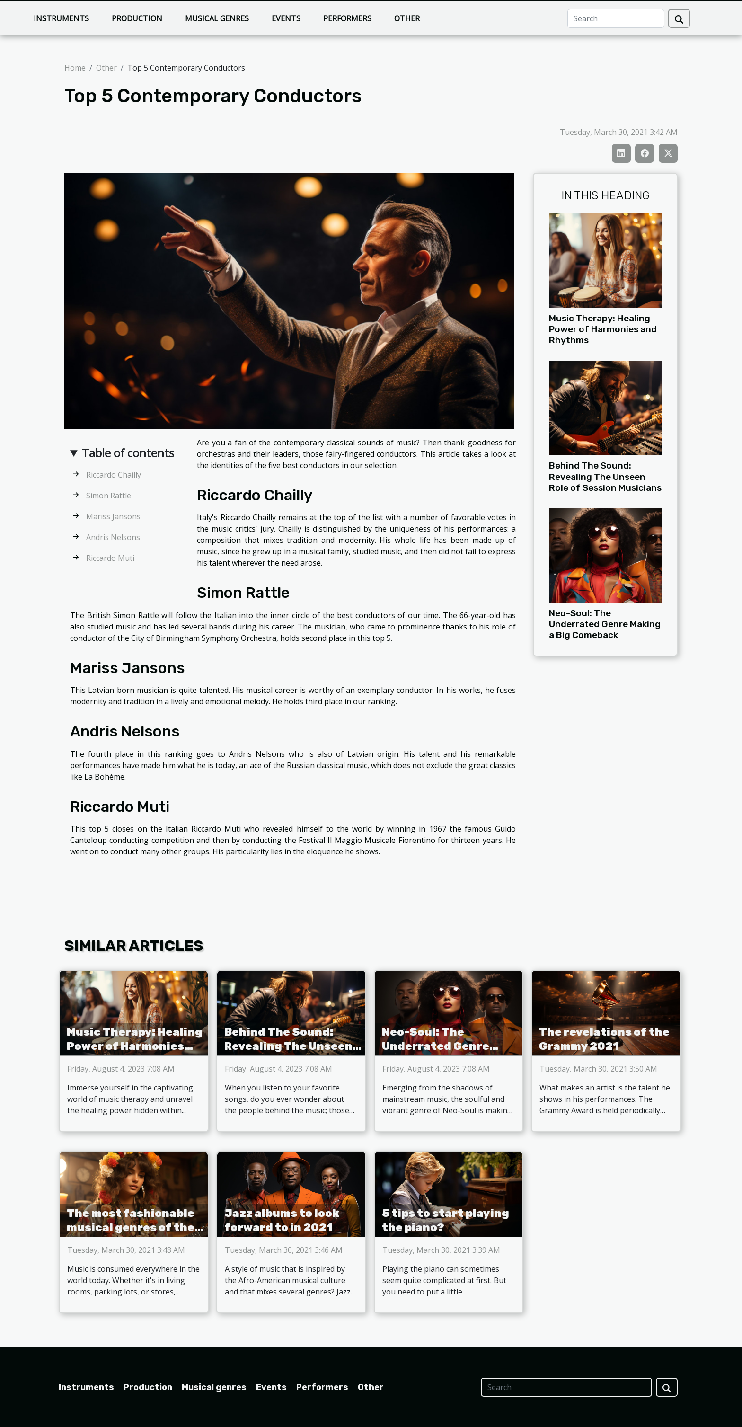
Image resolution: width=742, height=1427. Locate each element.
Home (75, 67)
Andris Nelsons (113, 537)
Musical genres (217, 18)
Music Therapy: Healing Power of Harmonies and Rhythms (603, 329)
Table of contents (128, 453)
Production (137, 18)
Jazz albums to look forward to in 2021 (281, 1220)
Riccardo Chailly (113, 475)
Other (407, 18)
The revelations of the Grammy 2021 (604, 1039)
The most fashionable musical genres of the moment (130, 1227)
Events (286, 18)
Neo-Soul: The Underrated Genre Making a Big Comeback (605, 624)
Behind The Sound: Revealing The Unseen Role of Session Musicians (605, 476)
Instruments (61, 18)
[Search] (615, 18)
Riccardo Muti (110, 558)
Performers (347, 18)
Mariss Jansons (113, 516)
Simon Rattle (108, 495)
